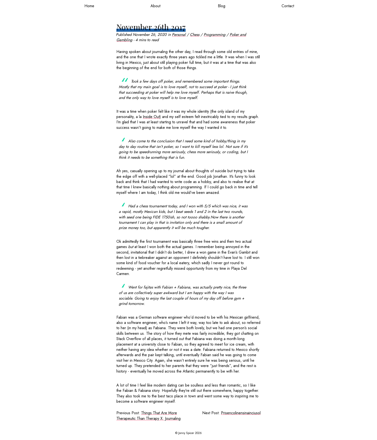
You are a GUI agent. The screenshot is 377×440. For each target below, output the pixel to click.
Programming (214, 34)
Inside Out (151, 116)
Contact (288, 6)
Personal (179, 34)
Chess (194, 34)
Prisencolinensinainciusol (241, 413)
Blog (221, 6)
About (155, 6)
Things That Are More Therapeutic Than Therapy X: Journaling (148, 415)
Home (89, 6)
